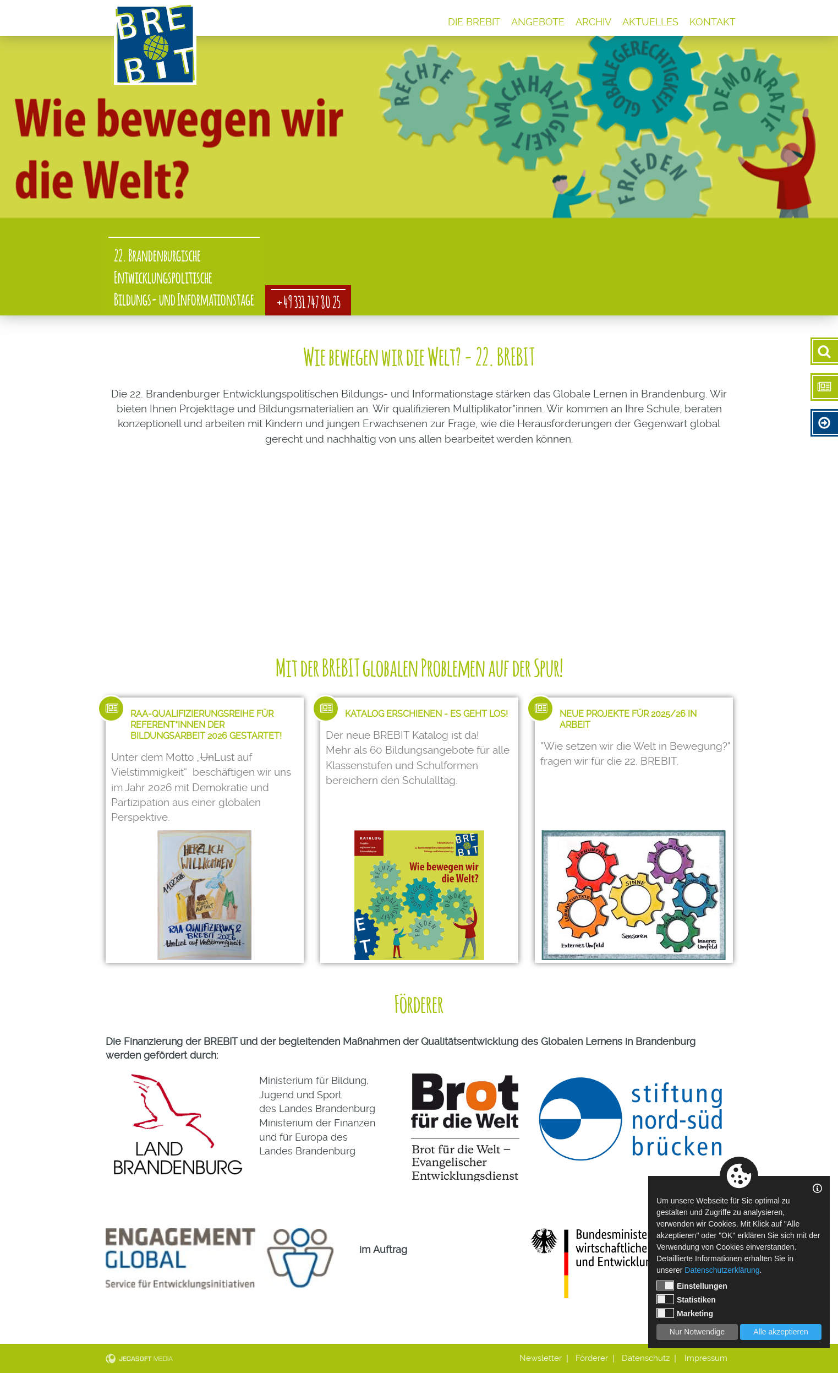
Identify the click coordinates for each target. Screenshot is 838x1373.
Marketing (684, 1313)
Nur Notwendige (697, 1331)
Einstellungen (691, 1285)
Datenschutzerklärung (721, 1270)
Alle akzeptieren (780, 1331)
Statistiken (686, 1299)
